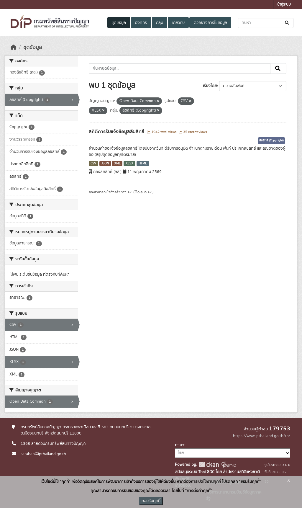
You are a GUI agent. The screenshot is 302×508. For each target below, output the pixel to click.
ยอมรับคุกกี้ (151, 501)
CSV (93, 163)
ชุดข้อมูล (118, 23)
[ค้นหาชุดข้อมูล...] (265, 23)
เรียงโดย (210, 86)
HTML (143, 163)
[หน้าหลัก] (14, 47)
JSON (105, 163)
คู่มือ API (146, 192)
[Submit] (287, 23)
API (129, 192)
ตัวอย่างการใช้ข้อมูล (210, 23)
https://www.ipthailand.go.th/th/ (261, 436)
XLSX (129, 163)
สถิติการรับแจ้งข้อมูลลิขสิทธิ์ (117, 131)
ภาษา (179, 445)
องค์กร (141, 23)
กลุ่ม (159, 23)
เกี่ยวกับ (178, 23)
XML (117, 163)
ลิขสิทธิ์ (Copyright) (271, 140)
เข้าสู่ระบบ (283, 4)
